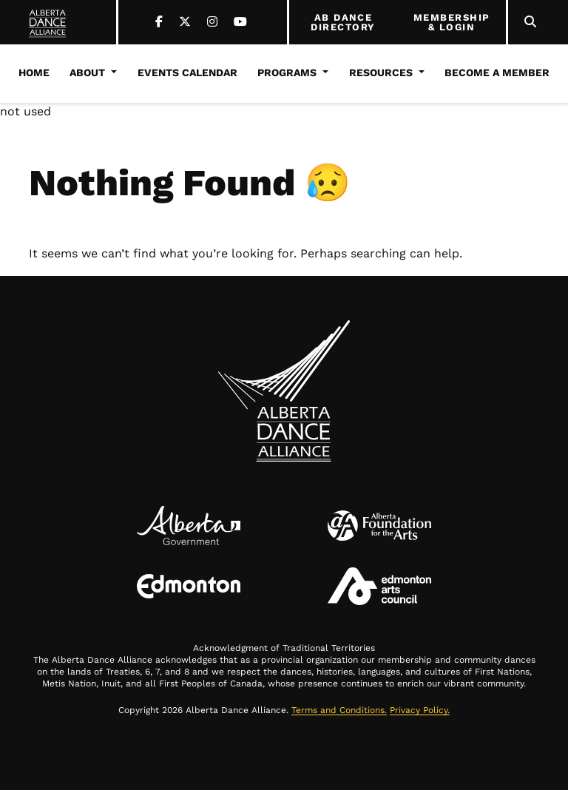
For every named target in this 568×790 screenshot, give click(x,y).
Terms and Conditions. (339, 710)
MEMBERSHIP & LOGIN (451, 23)
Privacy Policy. (420, 710)
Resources (381, 72)
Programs (287, 72)
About (87, 72)
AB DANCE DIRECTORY (343, 23)
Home (34, 72)
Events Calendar (187, 72)
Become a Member (497, 72)
